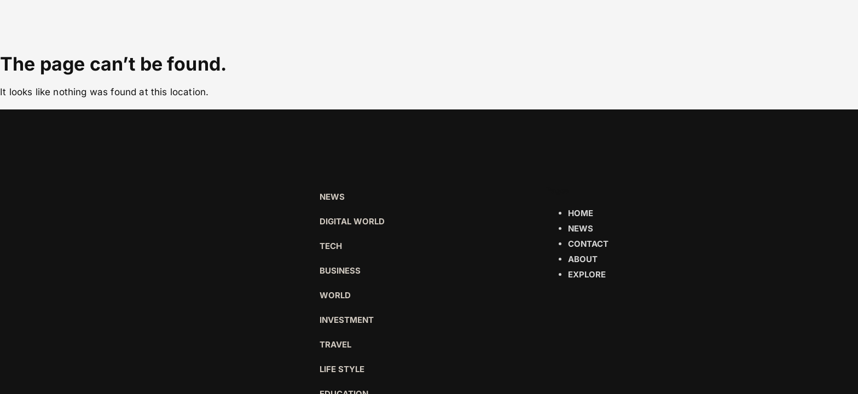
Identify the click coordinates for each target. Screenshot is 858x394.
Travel (335, 344)
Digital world (352, 221)
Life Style (342, 369)
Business (340, 270)
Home (580, 213)
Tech (331, 246)
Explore (587, 274)
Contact (588, 244)
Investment (347, 320)
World (335, 295)
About (583, 259)
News (332, 197)
